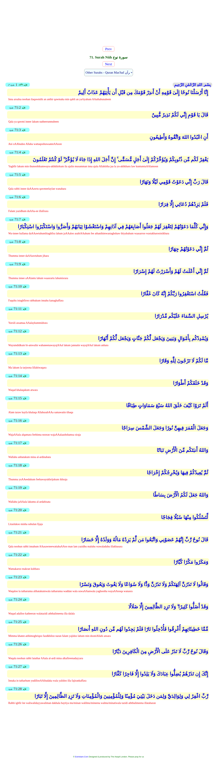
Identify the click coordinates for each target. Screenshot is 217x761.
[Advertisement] (108, 24)
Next (108, 64)
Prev (108, 49)
